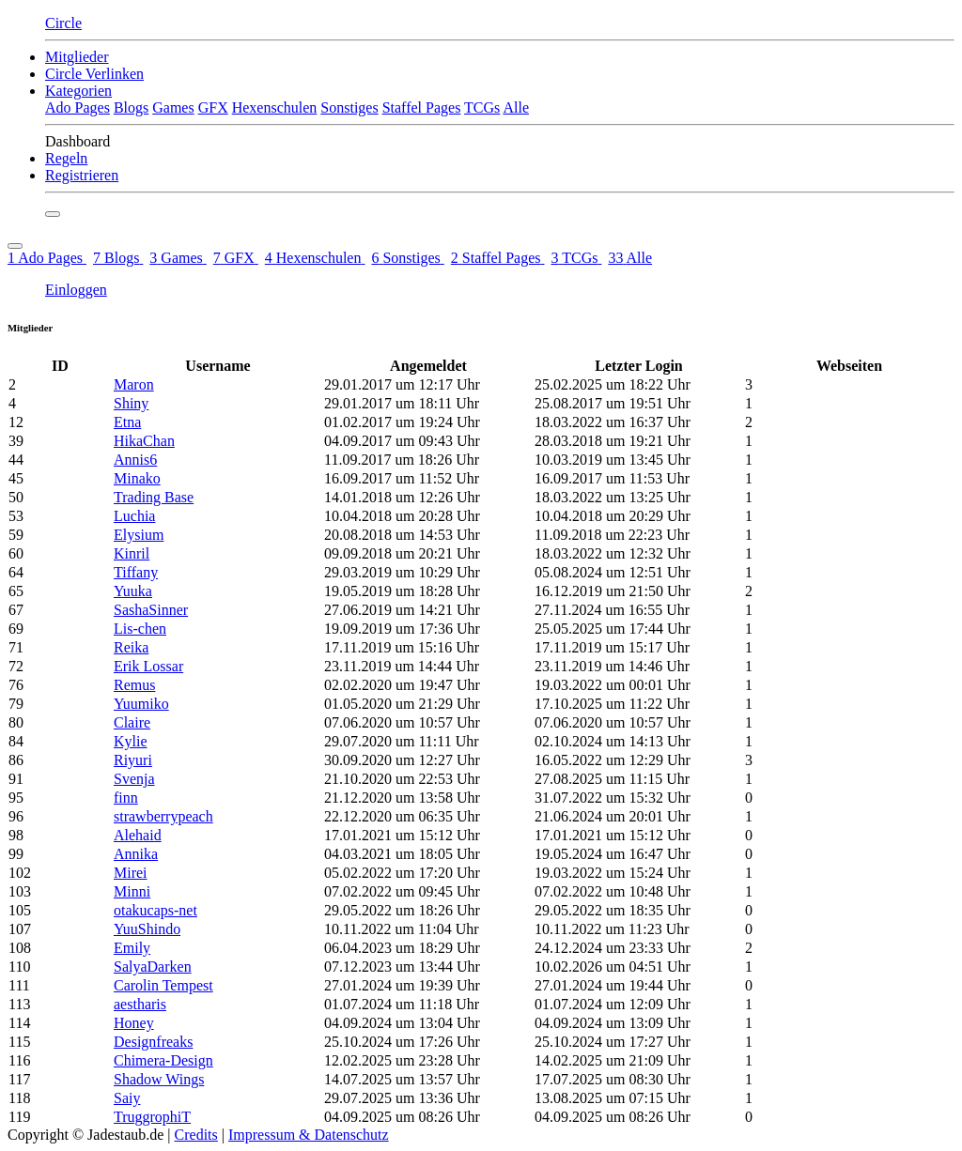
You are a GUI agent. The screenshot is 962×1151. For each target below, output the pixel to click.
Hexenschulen (275, 107)
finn (126, 798)
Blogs (131, 107)
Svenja (134, 779)
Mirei (130, 873)
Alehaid (138, 835)
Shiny (131, 403)
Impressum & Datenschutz (308, 1135)
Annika (136, 854)
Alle (516, 107)
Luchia (134, 516)
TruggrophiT (152, 1117)
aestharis (140, 1004)
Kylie (130, 741)
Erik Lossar (148, 666)
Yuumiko (141, 704)
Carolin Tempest (163, 985)
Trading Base (154, 497)
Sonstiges (349, 107)
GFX (213, 107)
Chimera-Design (163, 1060)
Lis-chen (140, 629)
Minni (132, 891)
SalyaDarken (153, 967)
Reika (131, 647)
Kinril (131, 553)
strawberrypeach (163, 816)
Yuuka (133, 591)
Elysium (138, 535)
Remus (134, 685)
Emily (132, 948)
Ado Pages (77, 107)
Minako (137, 478)
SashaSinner (151, 610)
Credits (196, 1135)
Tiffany (136, 572)
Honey (134, 1023)
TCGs (482, 107)
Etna (127, 422)
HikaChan (144, 441)
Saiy (127, 1098)
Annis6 (135, 460)
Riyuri (133, 760)
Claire (132, 722)
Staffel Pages (421, 107)
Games (173, 107)
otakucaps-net (155, 910)
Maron (134, 384)
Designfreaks (153, 1042)
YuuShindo (147, 929)
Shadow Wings (159, 1079)
